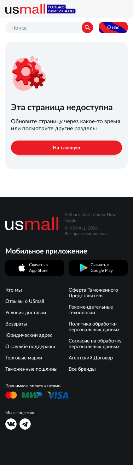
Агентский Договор (91, 357)
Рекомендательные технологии (91, 309)
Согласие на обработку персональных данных (95, 343)
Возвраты (16, 324)
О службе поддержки (30, 346)
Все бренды (82, 369)
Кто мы (13, 290)
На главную (66, 147)
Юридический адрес (28, 335)
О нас (113, 27)
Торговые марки (23, 357)
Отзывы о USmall (24, 301)
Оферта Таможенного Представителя (93, 292)
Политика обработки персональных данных (94, 326)
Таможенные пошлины (31, 369)
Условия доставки (25, 312)
